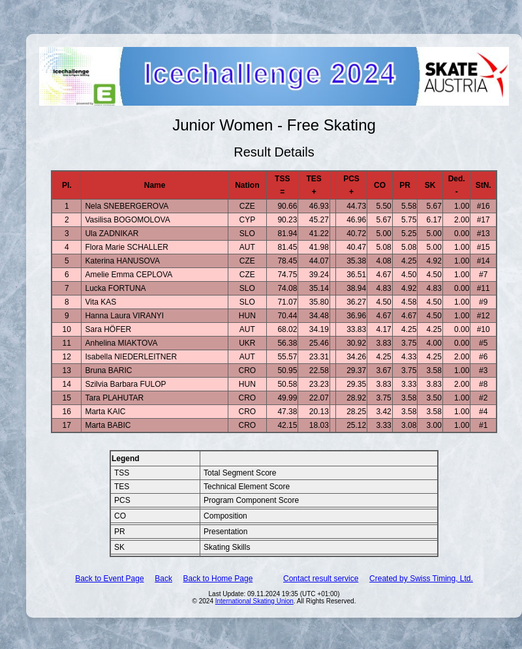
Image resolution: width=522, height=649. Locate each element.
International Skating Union (254, 601)
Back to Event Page (109, 578)
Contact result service (320, 578)
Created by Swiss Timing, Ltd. (421, 578)
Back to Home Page (218, 578)
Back (163, 578)
